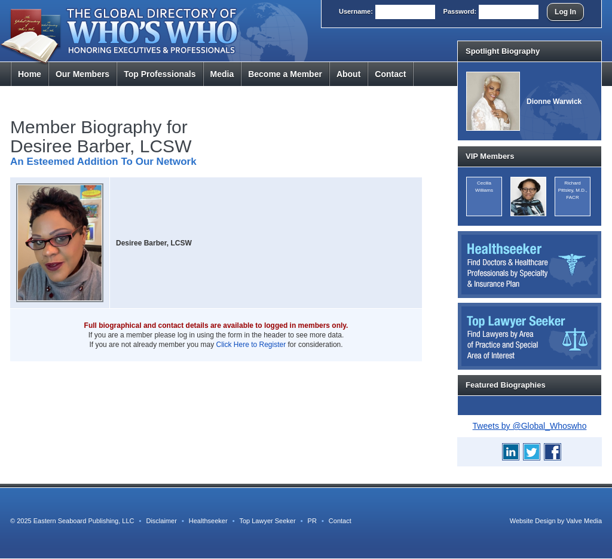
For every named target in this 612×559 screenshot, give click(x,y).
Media (222, 74)
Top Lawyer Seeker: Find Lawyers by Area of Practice (529, 336)
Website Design (533, 520)
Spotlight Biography (503, 51)
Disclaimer (161, 520)
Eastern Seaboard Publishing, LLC (83, 520)
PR (312, 520)
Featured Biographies (506, 384)
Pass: (460, 11)
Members (82, 74)
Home (29, 74)
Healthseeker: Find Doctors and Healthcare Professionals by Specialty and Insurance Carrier (529, 264)
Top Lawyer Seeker (267, 520)
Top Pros (159, 74)
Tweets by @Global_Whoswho (530, 426)
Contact (390, 74)
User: (356, 11)
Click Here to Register (251, 344)
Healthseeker (208, 520)
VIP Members (490, 156)
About (348, 74)
